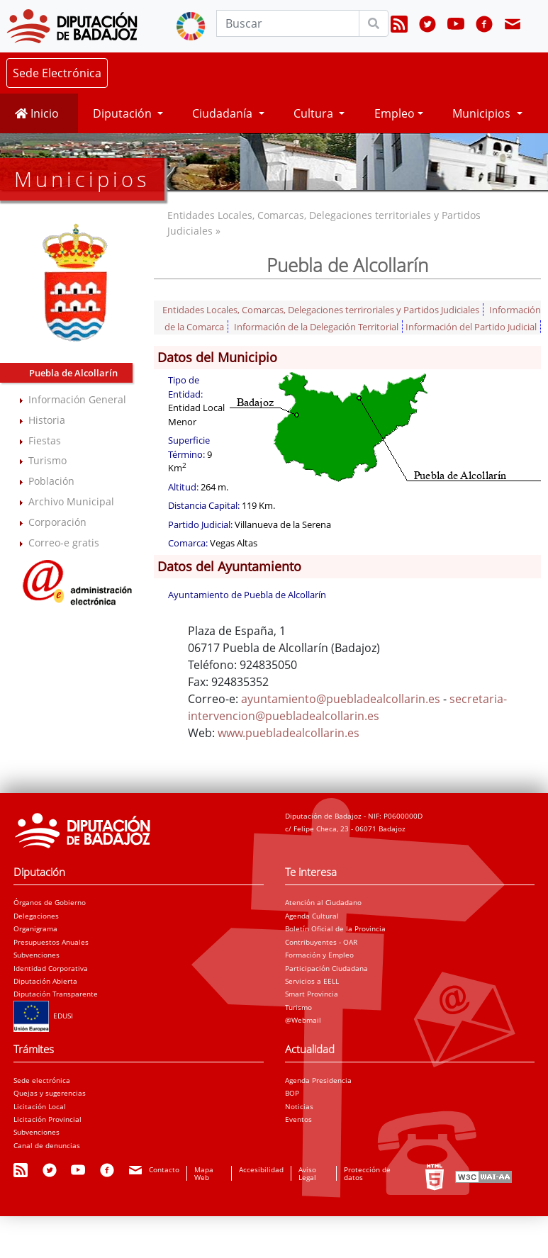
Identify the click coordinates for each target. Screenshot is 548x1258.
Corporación (57, 522)
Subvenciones (36, 955)
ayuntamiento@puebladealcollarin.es (340, 699)
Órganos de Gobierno (49, 902)
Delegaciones (36, 916)
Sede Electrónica (57, 73)
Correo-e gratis (63, 542)
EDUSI (43, 1016)
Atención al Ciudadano (323, 902)
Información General (77, 399)
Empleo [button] (394, 113)
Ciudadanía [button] (223, 113)
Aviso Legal (307, 1172)
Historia (46, 420)
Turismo (47, 460)
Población (51, 481)
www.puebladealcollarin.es (288, 733)
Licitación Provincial (47, 1119)
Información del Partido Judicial (471, 326)
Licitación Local (39, 1106)
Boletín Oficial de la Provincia (335, 928)
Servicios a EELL (312, 981)
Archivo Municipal (71, 501)
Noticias (299, 1106)
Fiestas (44, 440)
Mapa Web (203, 1172)
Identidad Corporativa (50, 968)
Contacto (164, 1169)
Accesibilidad (261, 1169)
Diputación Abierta (45, 981)
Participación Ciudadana (326, 968)
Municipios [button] (482, 113)
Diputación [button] (124, 113)
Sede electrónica (41, 1080)
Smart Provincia (311, 994)
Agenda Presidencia (318, 1080)
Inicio (37, 113)
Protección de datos (367, 1172)
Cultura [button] (314, 113)
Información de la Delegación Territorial (316, 326)
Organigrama (35, 928)
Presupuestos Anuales (51, 942)
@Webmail (303, 1020)
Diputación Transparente (55, 994)
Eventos (298, 1119)
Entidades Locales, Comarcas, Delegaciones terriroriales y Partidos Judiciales (320, 309)
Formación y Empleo (319, 955)
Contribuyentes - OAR (321, 942)
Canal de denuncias (46, 1145)
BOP (292, 1093)
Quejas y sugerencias (49, 1093)
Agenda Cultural (312, 916)
